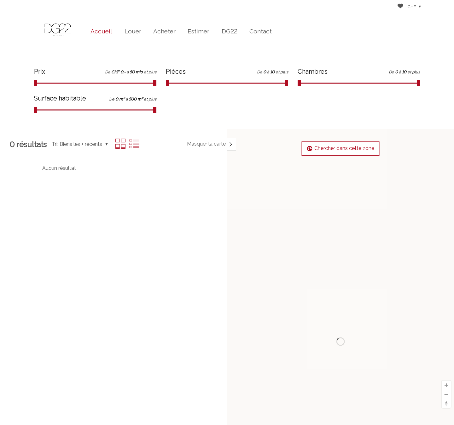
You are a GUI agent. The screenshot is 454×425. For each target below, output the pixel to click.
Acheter (164, 31)
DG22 (229, 31)
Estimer (198, 31)
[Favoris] (400, 6)
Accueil (101, 31)
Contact (260, 31)
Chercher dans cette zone (340, 148)
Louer (133, 31)
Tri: (55, 144)
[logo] (57, 30)
